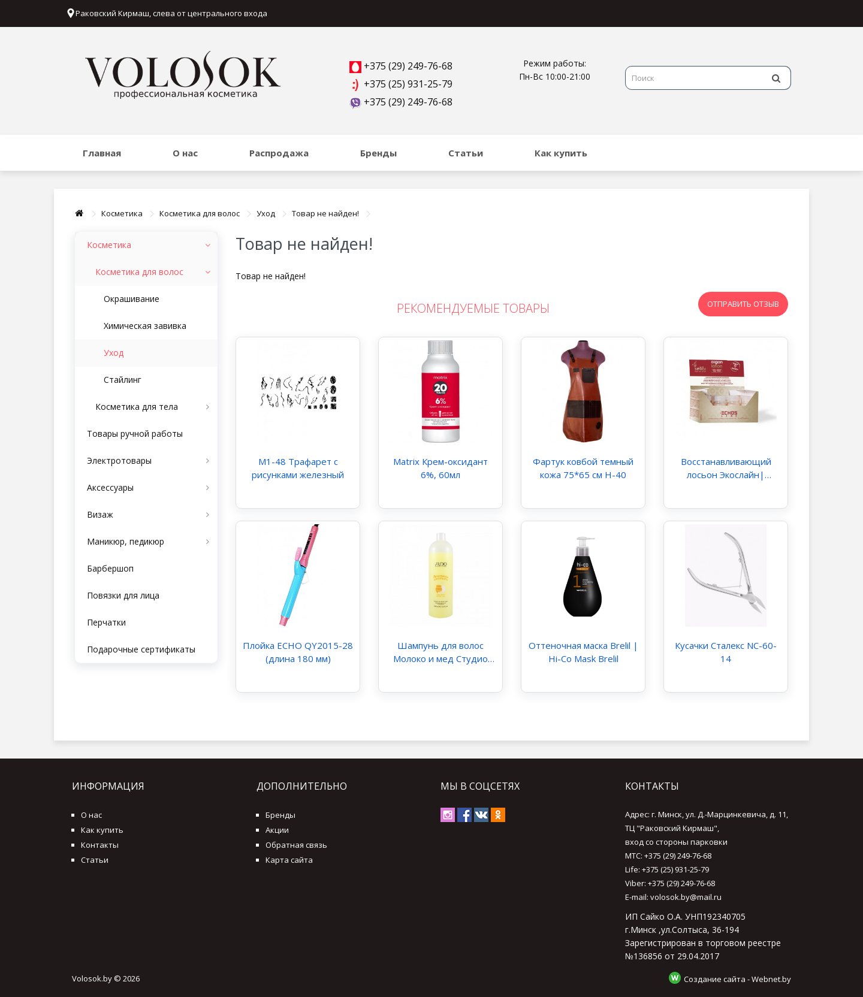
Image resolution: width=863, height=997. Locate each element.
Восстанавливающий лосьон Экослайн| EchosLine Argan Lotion (726, 468)
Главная (102, 153)
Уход (266, 213)
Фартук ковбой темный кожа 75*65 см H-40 (583, 468)
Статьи (465, 153)
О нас (185, 153)
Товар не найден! (325, 213)
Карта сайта (289, 859)
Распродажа (279, 153)
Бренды (378, 153)
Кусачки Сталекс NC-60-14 (726, 651)
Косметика (122, 213)
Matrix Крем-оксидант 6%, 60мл (440, 468)
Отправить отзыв (743, 303)
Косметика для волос (199, 213)
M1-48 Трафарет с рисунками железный (298, 468)
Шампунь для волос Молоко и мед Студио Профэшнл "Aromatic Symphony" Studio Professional (440, 652)
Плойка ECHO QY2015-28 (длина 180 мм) (298, 651)
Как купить (561, 153)
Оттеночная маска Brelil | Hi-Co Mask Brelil (583, 651)
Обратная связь (296, 844)
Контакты (100, 844)
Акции (277, 829)
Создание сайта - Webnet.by (737, 978)
